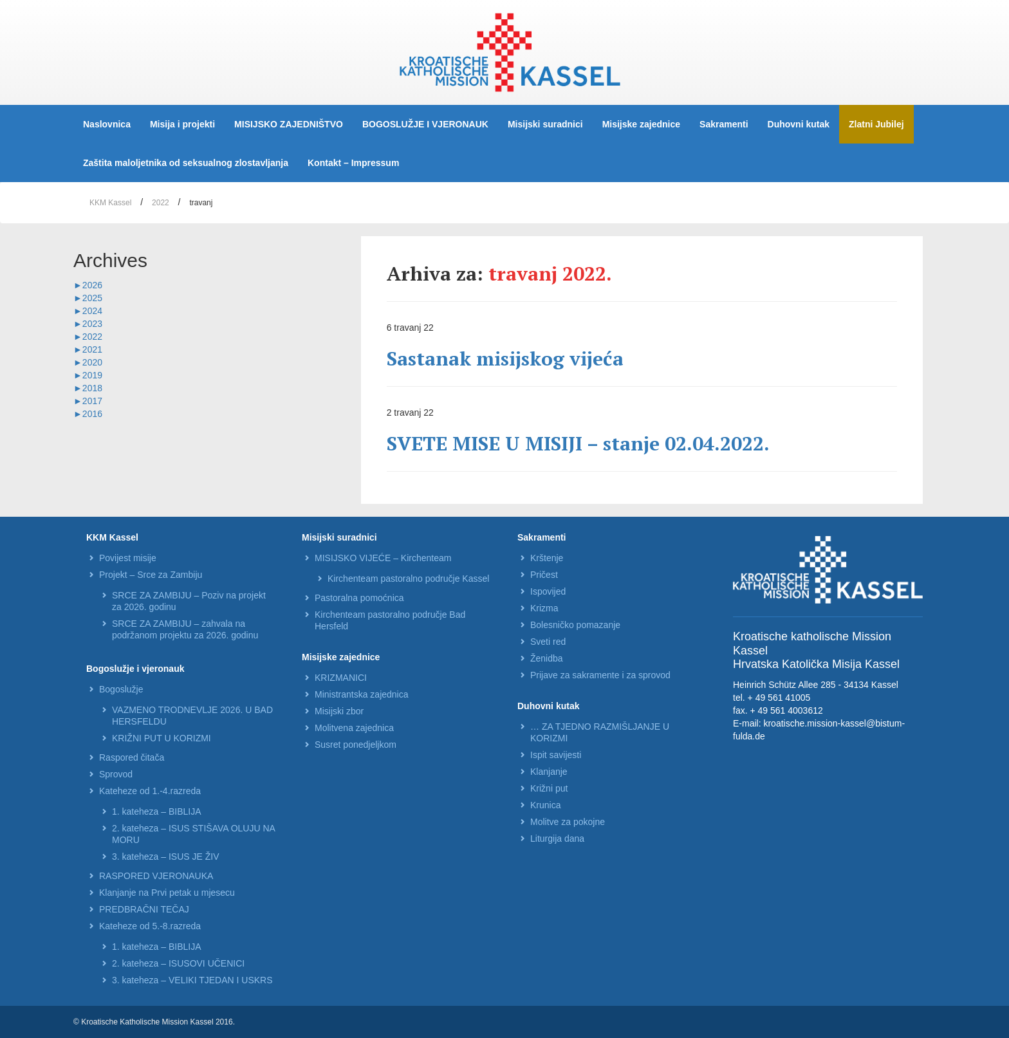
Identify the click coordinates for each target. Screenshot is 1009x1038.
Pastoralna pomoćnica (359, 598)
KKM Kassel (110, 202)
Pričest (544, 575)
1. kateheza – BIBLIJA (156, 811)
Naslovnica (107, 124)
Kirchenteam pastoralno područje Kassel (408, 578)
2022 (160, 202)
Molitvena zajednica (354, 728)
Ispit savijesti (555, 755)
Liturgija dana (557, 838)
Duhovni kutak (798, 124)
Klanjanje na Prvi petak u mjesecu (167, 892)
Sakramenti (723, 124)
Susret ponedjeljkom (355, 744)
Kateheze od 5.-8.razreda (150, 926)
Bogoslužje (121, 689)
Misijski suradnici (545, 124)
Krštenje (546, 558)
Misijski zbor (339, 711)
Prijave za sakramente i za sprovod (600, 675)
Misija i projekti (182, 124)
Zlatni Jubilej (876, 124)
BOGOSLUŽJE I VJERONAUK (425, 124)
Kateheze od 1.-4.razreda (150, 791)
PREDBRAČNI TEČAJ (144, 909)
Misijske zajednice (641, 124)
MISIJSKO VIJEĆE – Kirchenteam (383, 558)
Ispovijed (548, 591)
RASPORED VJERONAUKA (156, 876)
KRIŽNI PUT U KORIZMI (161, 738)
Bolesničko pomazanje (575, 625)
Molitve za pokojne (567, 822)
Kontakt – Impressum (353, 163)
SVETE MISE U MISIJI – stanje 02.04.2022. (578, 443)
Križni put (549, 788)
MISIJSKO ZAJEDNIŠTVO (288, 124)
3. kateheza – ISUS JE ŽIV (165, 856)
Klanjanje (549, 771)
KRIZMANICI (341, 677)
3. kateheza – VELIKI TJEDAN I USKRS (192, 980)
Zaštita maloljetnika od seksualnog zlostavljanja (185, 163)
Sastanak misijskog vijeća (505, 358)
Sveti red (548, 641)
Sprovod (116, 774)
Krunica (545, 805)
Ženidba (546, 658)
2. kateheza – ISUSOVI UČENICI (178, 963)
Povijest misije (127, 558)
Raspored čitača (131, 757)
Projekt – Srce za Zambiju (150, 575)
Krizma (544, 608)
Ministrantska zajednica (362, 694)
